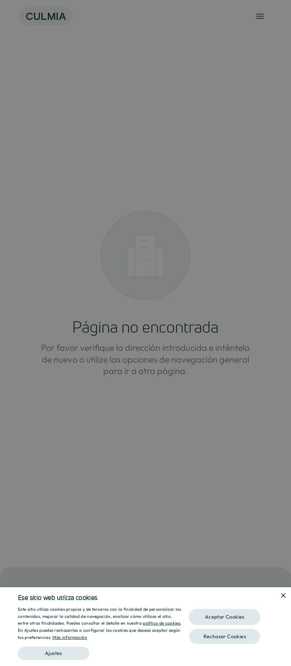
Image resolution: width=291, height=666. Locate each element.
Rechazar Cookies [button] (225, 636)
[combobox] (273, 596)
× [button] (283, 596)
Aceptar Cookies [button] (225, 617)
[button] (99, 651)
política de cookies (161, 623)
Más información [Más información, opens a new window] (69, 637)
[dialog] (145, 626)
